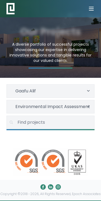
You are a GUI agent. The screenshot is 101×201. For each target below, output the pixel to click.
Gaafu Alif (53, 91)
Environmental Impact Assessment (53, 106)
